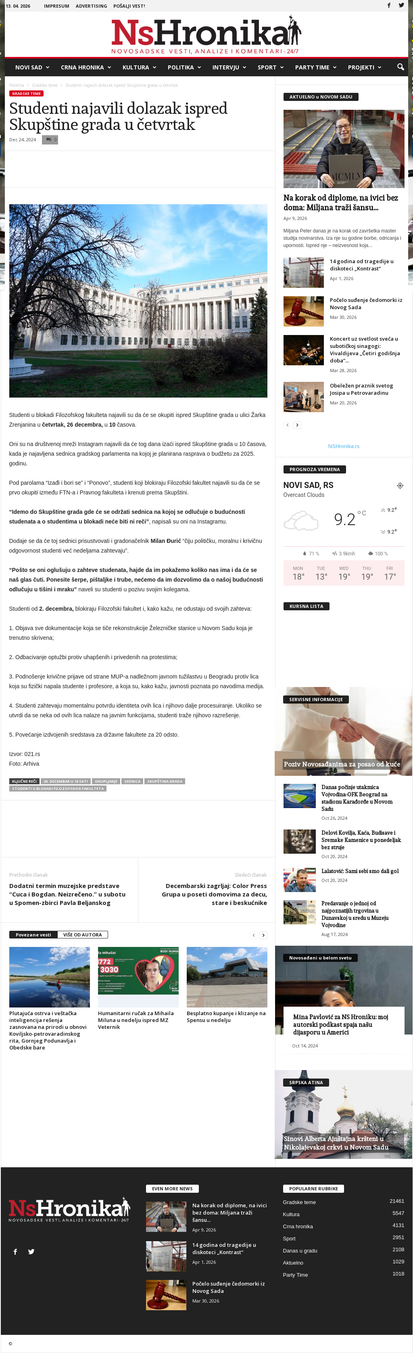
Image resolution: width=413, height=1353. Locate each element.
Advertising (91, 6)
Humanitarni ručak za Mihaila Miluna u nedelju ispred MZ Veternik (136, 1020)
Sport (271, 67)
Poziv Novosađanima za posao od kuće (342, 764)
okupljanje (106, 781)
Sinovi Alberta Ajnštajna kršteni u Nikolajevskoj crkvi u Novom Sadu (336, 1143)
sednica (132, 781)
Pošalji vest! (129, 6)
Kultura (139, 67)
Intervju (229, 67)
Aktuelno (293, 1263)
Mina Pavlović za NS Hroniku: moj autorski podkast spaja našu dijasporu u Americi (340, 1025)
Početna (16, 85)
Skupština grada (164, 781)
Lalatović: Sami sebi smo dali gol (359, 871)
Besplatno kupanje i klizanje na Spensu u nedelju (226, 1017)
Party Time (316, 67)
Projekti (365, 67)
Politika (184, 67)
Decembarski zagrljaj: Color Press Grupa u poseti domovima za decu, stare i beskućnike (214, 894)
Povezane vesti (33, 935)
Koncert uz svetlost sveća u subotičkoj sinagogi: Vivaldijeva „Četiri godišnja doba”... (365, 349)
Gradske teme (45, 85)
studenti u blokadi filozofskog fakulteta (58, 788)
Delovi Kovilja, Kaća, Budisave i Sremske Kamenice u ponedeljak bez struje (361, 840)
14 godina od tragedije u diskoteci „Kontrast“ (362, 265)
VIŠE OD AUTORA (82, 935)
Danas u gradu (300, 1251)
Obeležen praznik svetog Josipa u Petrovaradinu (361, 389)
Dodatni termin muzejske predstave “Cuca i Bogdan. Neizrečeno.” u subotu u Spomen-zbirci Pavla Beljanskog (67, 894)
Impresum (56, 6)
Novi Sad (32, 67)
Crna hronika (86, 67)
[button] (400, 67)
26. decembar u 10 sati (66, 781)
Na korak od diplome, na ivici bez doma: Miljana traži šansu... (229, 1212)
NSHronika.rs (343, 446)
